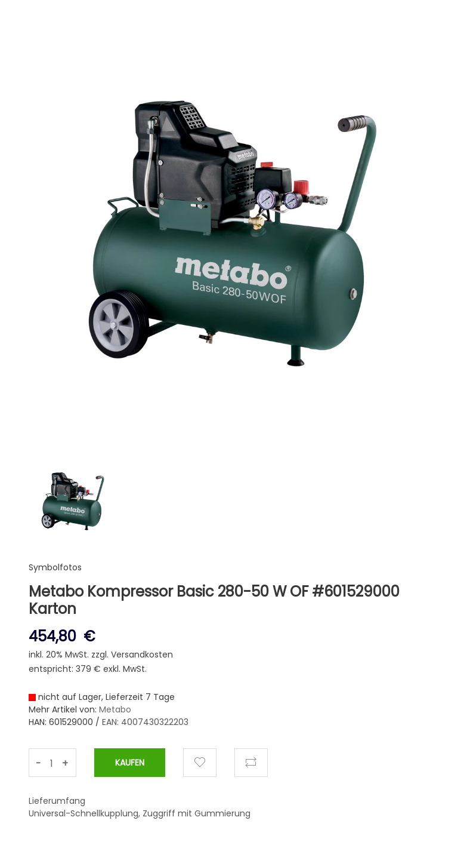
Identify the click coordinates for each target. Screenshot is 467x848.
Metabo (115, 709)
